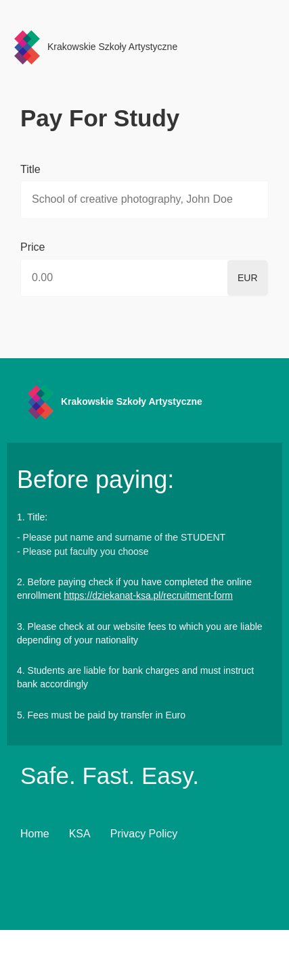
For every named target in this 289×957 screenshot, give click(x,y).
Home (34, 833)
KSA (80, 833)
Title (30, 169)
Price (32, 247)
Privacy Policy (144, 833)
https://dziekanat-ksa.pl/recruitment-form (148, 595)
